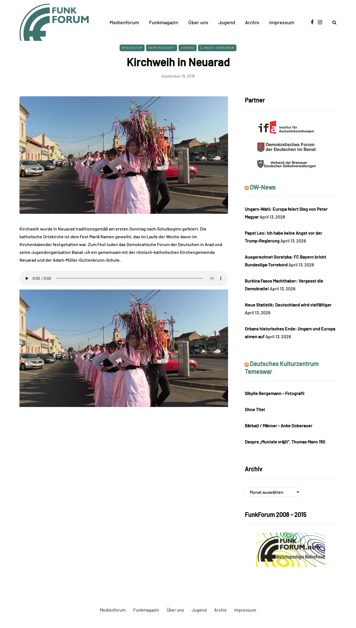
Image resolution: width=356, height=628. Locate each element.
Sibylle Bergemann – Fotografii (274, 393)
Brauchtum (132, 47)
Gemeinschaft (161, 47)
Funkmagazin (163, 22)
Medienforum (124, 22)
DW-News (263, 187)
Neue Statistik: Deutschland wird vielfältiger (288, 304)
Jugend (226, 22)
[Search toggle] (332, 22)
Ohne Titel (255, 409)
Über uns (198, 22)
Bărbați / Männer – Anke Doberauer (278, 425)
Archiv (252, 22)
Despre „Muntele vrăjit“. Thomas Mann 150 (285, 441)
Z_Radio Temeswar (217, 47)
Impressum (281, 22)
